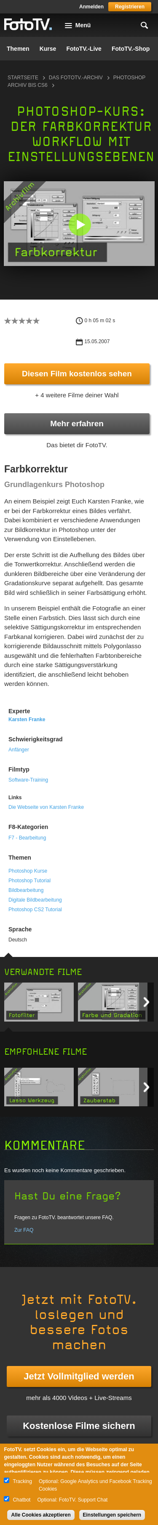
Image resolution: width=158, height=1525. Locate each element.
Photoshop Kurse (27, 871)
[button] (79, 224)
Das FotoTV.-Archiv (76, 78)
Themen (18, 48)
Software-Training (28, 780)
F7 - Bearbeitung (27, 838)
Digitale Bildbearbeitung (35, 900)
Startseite (23, 78)
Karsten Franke (26, 719)
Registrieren (130, 7)
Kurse (48, 48)
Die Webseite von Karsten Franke (46, 807)
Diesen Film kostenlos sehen (77, 373)
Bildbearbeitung (25, 890)
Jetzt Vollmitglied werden (79, 1376)
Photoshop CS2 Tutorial (35, 909)
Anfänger (18, 750)
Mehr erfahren (77, 423)
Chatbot (21, 1500)
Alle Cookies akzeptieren (40, 1515)
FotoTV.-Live (84, 48)
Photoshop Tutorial (29, 881)
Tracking (22, 1481)
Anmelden (91, 7)
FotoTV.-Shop (131, 48)
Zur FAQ (23, 1230)
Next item (146, 1002)
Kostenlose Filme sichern (79, 1426)
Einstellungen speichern (112, 1515)
